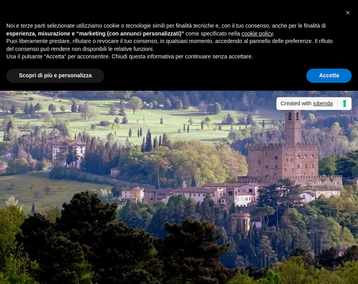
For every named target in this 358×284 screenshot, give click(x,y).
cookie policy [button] (257, 33)
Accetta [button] (329, 75)
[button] (347, 12)
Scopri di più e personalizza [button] (55, 75)
